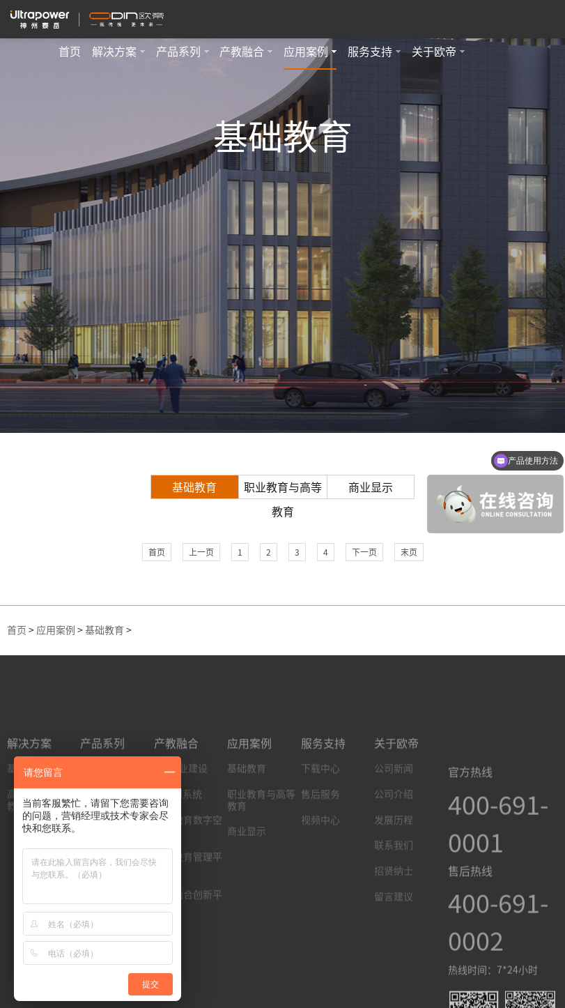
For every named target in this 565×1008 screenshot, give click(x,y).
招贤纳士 (393, 924)
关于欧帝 (438, 51)
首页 (70, 51)
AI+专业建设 (181, 822)
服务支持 (374, 51)
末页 (409, 552)
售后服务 (320, 848)
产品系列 (182, 51)
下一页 (364, 552)
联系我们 (393, 899)
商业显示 (370, 487)
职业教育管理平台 (188, 916)
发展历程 (393, 873)
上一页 (201, 552)
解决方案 (118, 51)
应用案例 (310, 51)
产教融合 (245, 51)
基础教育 (194, 487)
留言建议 (393, 950)
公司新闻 (393, 822)
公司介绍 (393, 848)
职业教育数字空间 (188, 879)
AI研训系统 (178, 848)
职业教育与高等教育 (283, 490)
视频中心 (320, 873)
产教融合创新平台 (188, 954)
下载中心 (320, 822)
